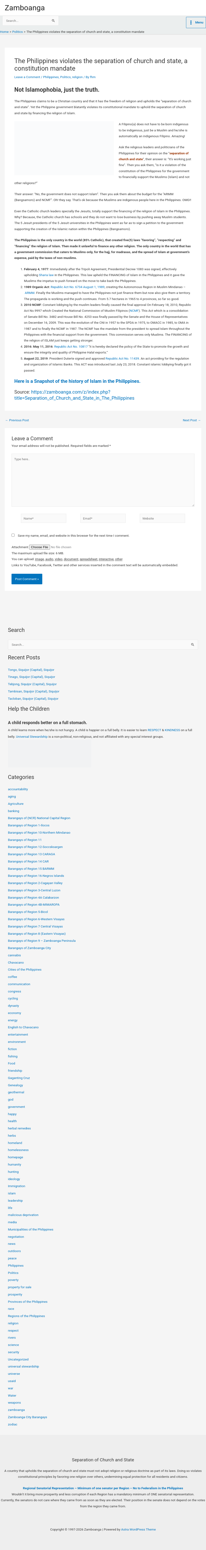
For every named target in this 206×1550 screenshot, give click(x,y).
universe (14, 1373)
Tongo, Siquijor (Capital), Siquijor (31, 670)
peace (12, 1258)
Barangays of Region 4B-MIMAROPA (34, 904)
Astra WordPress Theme (138, 1529)
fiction (12, 1049)
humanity (14, 1164)
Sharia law (46, 275)
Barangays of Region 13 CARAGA (31, 854)
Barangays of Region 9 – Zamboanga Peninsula (42, 940)
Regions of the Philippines (26, 1316)
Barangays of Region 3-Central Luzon (34, 890)
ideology (14, 1179)
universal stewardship (23, 1366)
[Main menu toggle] (196, 22)
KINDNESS (172, 730)
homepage (15, 1157)
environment (17, 1042)
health (12, 1121)
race (11, 1309)
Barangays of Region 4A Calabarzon (33, 897)
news (12, 1244)
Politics (65, 77)
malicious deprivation (23, 1215)
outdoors (14, 1251)
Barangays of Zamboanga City (29, 948)
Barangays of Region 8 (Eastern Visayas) (37, 933)
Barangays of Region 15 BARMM (31, 868)
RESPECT (154, 730)
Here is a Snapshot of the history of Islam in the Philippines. (77, 381)
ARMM (29, 293)
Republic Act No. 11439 (122, 358)
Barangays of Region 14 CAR (28, 861)
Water (12, 1395)
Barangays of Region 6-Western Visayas (36, 919)
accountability (18, 789)
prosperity (15, 1294)
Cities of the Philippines (25, 969)
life (10, 1208)
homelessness (18, 1150)
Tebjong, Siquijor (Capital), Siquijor (32, 684)
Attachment (20, 547)
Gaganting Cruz (19, 1078)
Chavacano (16, 962)
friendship (15, 1070)
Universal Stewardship (32, 736)
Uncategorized (18, 1359)
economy (14, 1013)
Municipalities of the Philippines (30, 1229)
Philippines (51, 77)
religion (77, 77)
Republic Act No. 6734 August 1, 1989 (78, 287)
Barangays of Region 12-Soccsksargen (35, 847)
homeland (15, 1143)
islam (12, 1193)
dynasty (13, 1005)
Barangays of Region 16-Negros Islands (36, 876)
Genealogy (15, 1085)
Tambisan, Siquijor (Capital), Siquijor (33, 691)
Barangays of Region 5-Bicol (28, 912)
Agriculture (15, 803)
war (10, 1388)
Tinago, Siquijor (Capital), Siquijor (31, 677)
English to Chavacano (23, 1027)
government (16, 1107)
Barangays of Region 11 (25, 840)
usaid (12, 1381)
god (10, 1099)
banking (13, 811)
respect (13, 1330)
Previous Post (17, 420)
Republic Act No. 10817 (71, 346)
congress (14, 991)
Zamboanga (25, 7)
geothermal (16, 1092)
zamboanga (16, 1410)
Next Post (192, 420)
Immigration (16, 1186)
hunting (13, 1172)
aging (12, 796)
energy (13, 1020)
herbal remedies (19, 1128)
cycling (13, 998)
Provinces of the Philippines (27, 1301)
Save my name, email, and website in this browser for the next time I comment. (74, 535)
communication (19, 984)
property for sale (19, 1287)
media (12, 1222)
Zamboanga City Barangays (27, 1417)
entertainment (18, 1034)
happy (12, 1114)
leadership (15, 1200)
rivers (12, 1337)
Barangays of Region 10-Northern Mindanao (39, 832)
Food (11, 1063)
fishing (13, 1056)
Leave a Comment (27, 77)
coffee (12, 977)
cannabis (14, 955)
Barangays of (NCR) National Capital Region (39, 818)
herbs (12, 1135)
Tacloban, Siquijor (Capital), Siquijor (33, 698)
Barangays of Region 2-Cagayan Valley (35, 883)
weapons (14, 1402)
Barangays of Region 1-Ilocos (29, 825)
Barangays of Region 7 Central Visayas (35, 926)
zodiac (12, 1424)
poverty (13, 1280)
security (13, 1352)
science (13, 1345)
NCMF (134, 310)
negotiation (16, 1236)
